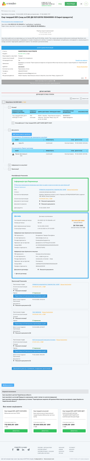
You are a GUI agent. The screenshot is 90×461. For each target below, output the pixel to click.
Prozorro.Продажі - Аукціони (46, 451)
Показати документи (47, 201)
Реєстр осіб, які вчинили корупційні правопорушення (45, 83)
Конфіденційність (38, 459)
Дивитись (16, 431)
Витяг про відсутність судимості (45, 81)
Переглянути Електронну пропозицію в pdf (30, 296)
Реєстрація (71, 4)
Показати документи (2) (22, 305)
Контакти (61, 451)
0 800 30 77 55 (46, 3)
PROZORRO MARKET (42, 449)
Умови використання (49, 459)
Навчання (61, 447)
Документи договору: (21, 269)
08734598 (21, 66)
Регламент (72, 447)
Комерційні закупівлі (43, 453)
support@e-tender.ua (48, 4)
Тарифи (71, 451)
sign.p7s (21, 143)
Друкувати (8, 385)
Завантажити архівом (21, 134)
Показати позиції (19, 290)
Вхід (60, 4)
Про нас (61, 453)
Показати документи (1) (22, 360)
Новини (61, 449)
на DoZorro (37, 24)
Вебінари (71, 449)
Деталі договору (20, 274)
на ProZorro (29, 24)
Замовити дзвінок (46, 5)
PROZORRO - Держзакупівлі (45, 447)
